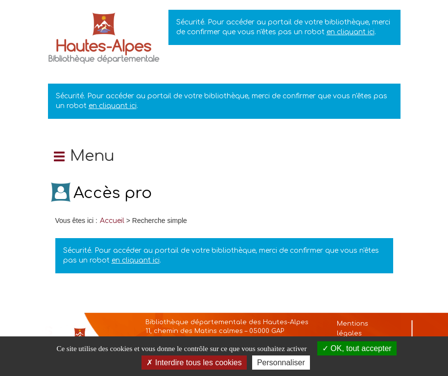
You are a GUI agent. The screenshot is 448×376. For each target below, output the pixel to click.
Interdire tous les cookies (193, 362)
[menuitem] (112, 221)
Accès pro (112, 193)
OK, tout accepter (357, 348)
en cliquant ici (351, 32)
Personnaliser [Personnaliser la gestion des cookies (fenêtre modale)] (281, 362)
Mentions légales (352, 328)
